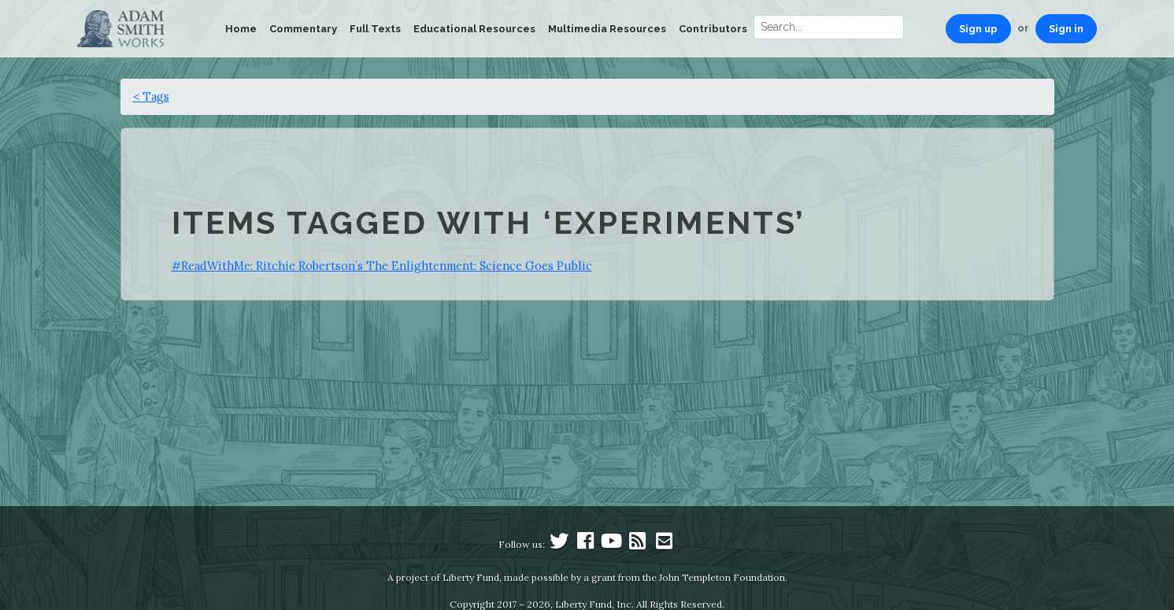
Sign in (1066, 29)
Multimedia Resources (607, 29)
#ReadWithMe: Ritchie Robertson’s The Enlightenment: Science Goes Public (382, 265)
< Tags (151, 96)
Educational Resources (474, 29)
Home (241, 29)
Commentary (303, 29)
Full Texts (375, 29)
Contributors (713, 29)
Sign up (978, 29)
